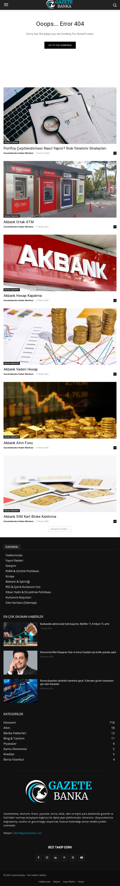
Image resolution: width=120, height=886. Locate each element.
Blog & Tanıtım (11, 142)
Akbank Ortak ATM (19, 222)
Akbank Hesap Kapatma (23, 296)
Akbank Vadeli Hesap (21, 369)
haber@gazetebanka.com (27, 833)
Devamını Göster (60, 528)
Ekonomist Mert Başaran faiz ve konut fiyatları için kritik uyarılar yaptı (78, 652)
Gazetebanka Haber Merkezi (19, 153)
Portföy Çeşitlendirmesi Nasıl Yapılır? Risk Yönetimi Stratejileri (55, 148)
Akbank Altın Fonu (18, 443)
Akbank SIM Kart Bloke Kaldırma (30, 516)
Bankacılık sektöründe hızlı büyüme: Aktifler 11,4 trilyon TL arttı (74, 624)
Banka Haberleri (12, 216)
